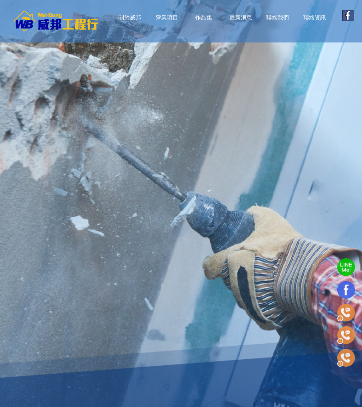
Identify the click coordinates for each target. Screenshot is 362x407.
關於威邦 (129, 18)
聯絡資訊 (314, 18)
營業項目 (167, 18)
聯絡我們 (277, 18)
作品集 (203, 18)
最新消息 (240, 18)
